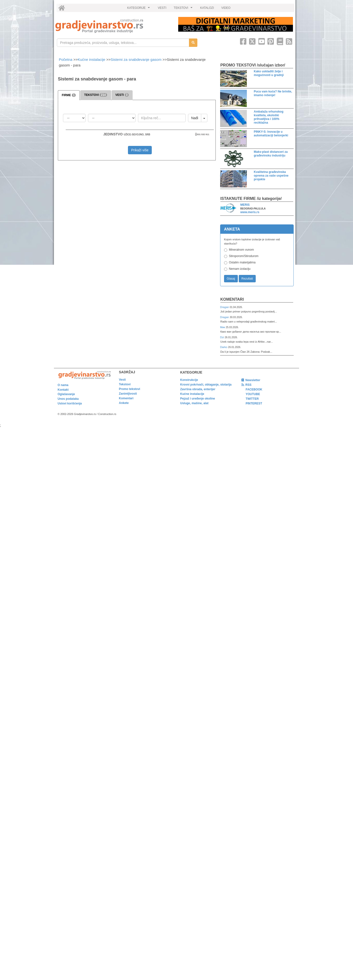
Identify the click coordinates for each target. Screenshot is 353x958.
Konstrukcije (189, 380)
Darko (224, 347)
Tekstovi (125, 384)
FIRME (69, 95)
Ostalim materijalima (242, 262)
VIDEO (225, 8)
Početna (66, 59)
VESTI (162, 8)
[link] (113, 26)
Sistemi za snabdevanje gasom (136, 59)
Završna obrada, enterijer (197, 389)
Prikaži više (140, 150)
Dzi (222, 337)
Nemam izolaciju (240, 269)
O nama (63, 385)
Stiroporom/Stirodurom (244, 256)
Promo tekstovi (129, 389)
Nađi (194, 118)
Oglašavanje (66, 394)
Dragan (225, 307)
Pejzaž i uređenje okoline (197, 398)
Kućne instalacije (91, 59)
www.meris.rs (249, 212)
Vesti (122, 379)
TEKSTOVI (184, 9)
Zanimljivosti (128, 393)
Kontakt (63, 389)
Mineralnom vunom (241, 249)
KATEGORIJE (139, 9)
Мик (223, 327)
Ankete (124, 403)
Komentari (232, 299)
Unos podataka (68, 399)
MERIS (245, 205)
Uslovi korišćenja (70, 403)
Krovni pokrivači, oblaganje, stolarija (205, 384)
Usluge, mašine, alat (194, 403)
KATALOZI (207, 8)
